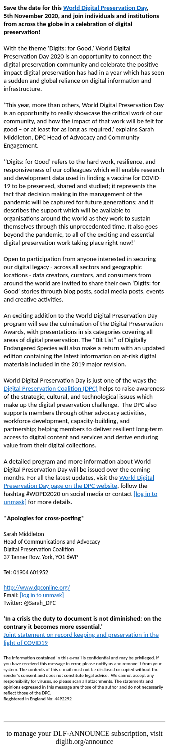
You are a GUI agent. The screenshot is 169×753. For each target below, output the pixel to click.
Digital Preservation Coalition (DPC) (51, 388)
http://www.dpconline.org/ (37, 587)
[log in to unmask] (42, 595)
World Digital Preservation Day (105, 8)
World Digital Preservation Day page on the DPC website (79, 481)
